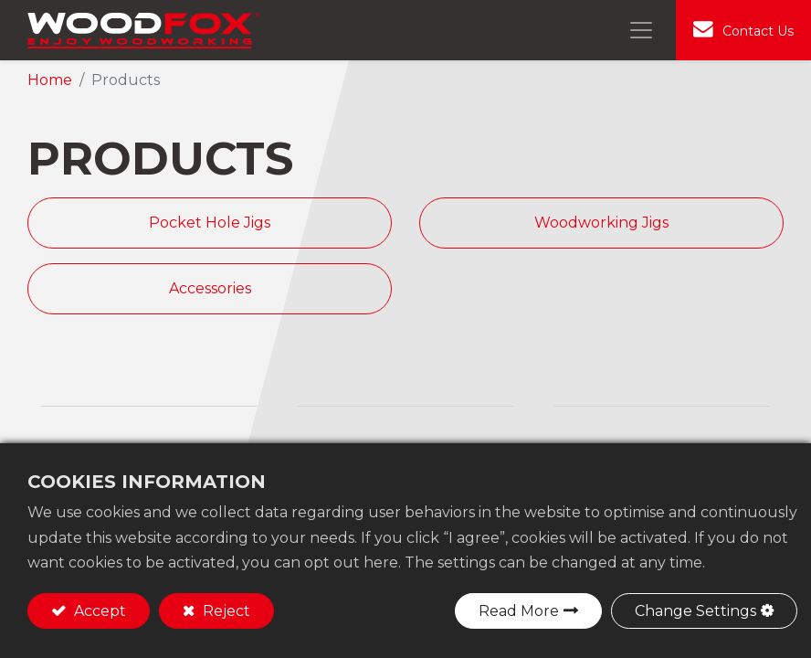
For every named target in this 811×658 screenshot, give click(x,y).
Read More (519, 611)
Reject (224, 611)
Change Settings (695, 611)
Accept (98, 611)
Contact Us (758, 31)
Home (49, 80)
